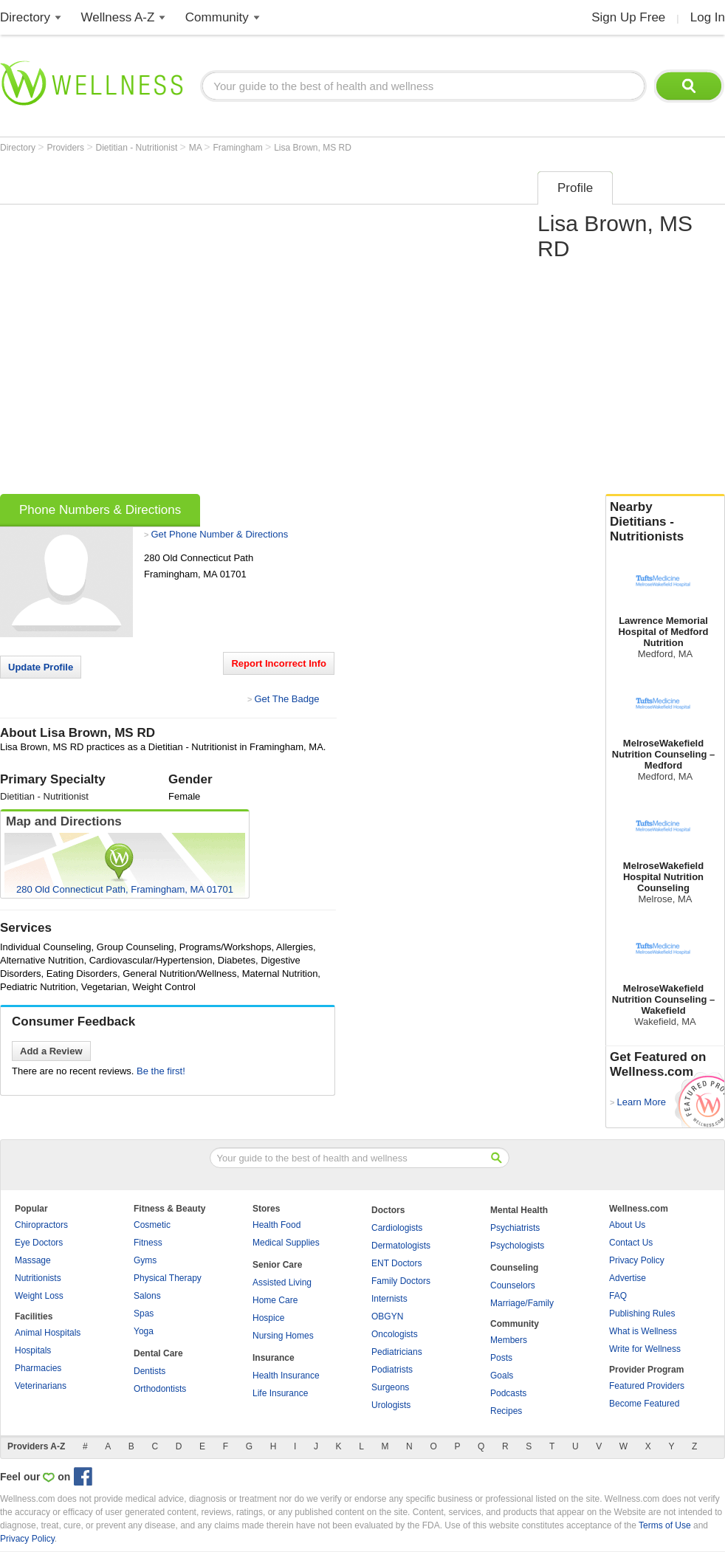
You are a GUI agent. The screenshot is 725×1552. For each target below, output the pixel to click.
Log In (707, 17)
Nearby (665, 522)
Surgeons (390, 1387)
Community (217, 17)
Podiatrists (392, 1369)
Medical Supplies (286, 1242)
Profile (575, 188)
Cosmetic (152, 1225)
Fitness (148, 1242)
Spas (144, 1313)
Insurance (273, 1358)
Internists (389, 1299)
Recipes (506, 1411)
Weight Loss (39, 1296)
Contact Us (631, 1242)
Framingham (239, 148)
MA (197, 148)
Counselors (512, 1285)
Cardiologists (396, 1228)
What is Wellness (643, 1331)
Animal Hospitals (47, 1333)
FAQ (618, 1296)
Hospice (268, 1318)
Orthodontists (160, 1389)
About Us (627, 1225)
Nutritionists (38, 1278)
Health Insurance (286, 1375)
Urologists (390, 1405)
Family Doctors (400, 1281)
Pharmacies (38, 1368)
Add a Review (51, 1051)
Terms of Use (665, 1525)
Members (508, 1340)
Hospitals (33, 1350)
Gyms (145, 1260)
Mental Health (519, 1210)
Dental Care (158, 1353)
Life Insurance (280, 1393)
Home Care (275, 1300)
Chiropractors (41, 1225)
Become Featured (644, 1403)
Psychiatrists (515, 1228)
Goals (501, 1375)
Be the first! (161, 1071)
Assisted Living (282, 1282)
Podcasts (508, 1393)
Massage (33, 1260)
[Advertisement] (164, 328)
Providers (66, 148)
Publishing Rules (642, 1313)
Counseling (514, 1268)
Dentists (149, 1371)
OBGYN (387, 1316)
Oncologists (394, 1334)
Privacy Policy (636, 1260)
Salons (147, 1296)
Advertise (627, 1278)
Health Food (276, 1225)
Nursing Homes (283, 1335)
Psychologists (517, 1245)
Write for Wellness (645, 1349)
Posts (501, 1358)
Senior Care (277, 1265)
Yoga (144, 1331)
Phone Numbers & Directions (100, 510)
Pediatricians (396, 1352)
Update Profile (40, 667)
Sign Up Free (628, 17)
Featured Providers (646, 1386)
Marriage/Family (522, 1303)
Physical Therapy (168, 1278)
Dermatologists (400, 1245)
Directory (25, 17)
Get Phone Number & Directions (219, 534)
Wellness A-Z (118, 17)
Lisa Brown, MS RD (312, 148)
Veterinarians (40, 1386)
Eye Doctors (39, 1242)
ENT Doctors (396, 1263)
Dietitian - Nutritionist (138, 148)
